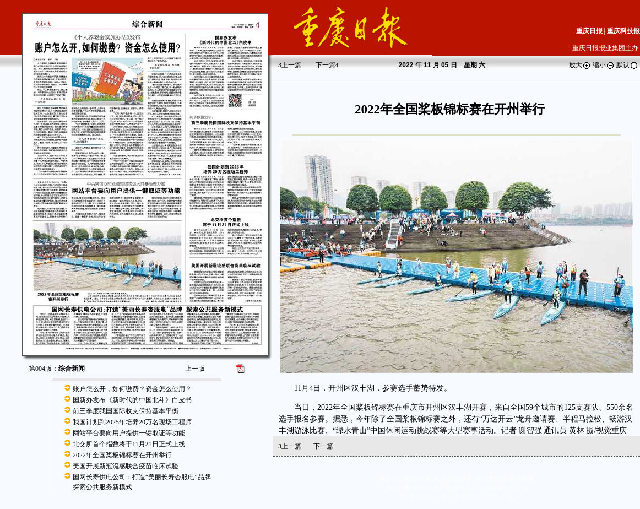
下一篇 (327, 65)
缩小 (604, 65)
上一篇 (289, 65)
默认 (627, 65)
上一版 (195, 368)
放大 (580, 65)
